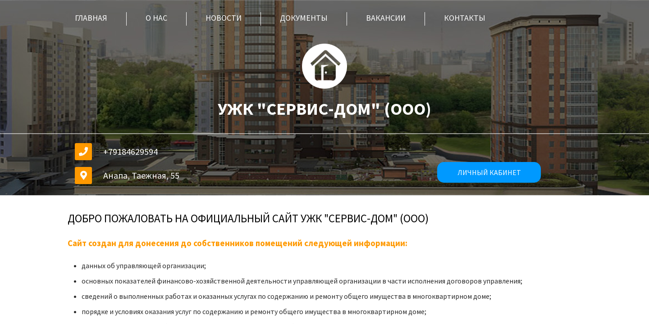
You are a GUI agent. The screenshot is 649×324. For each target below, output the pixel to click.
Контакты (464, 18)
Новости (224, 18)
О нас (156, 18)
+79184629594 (130, 151)
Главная (91, 18)
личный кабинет (489, 172)
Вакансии (386, 18)
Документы (304, 18)
